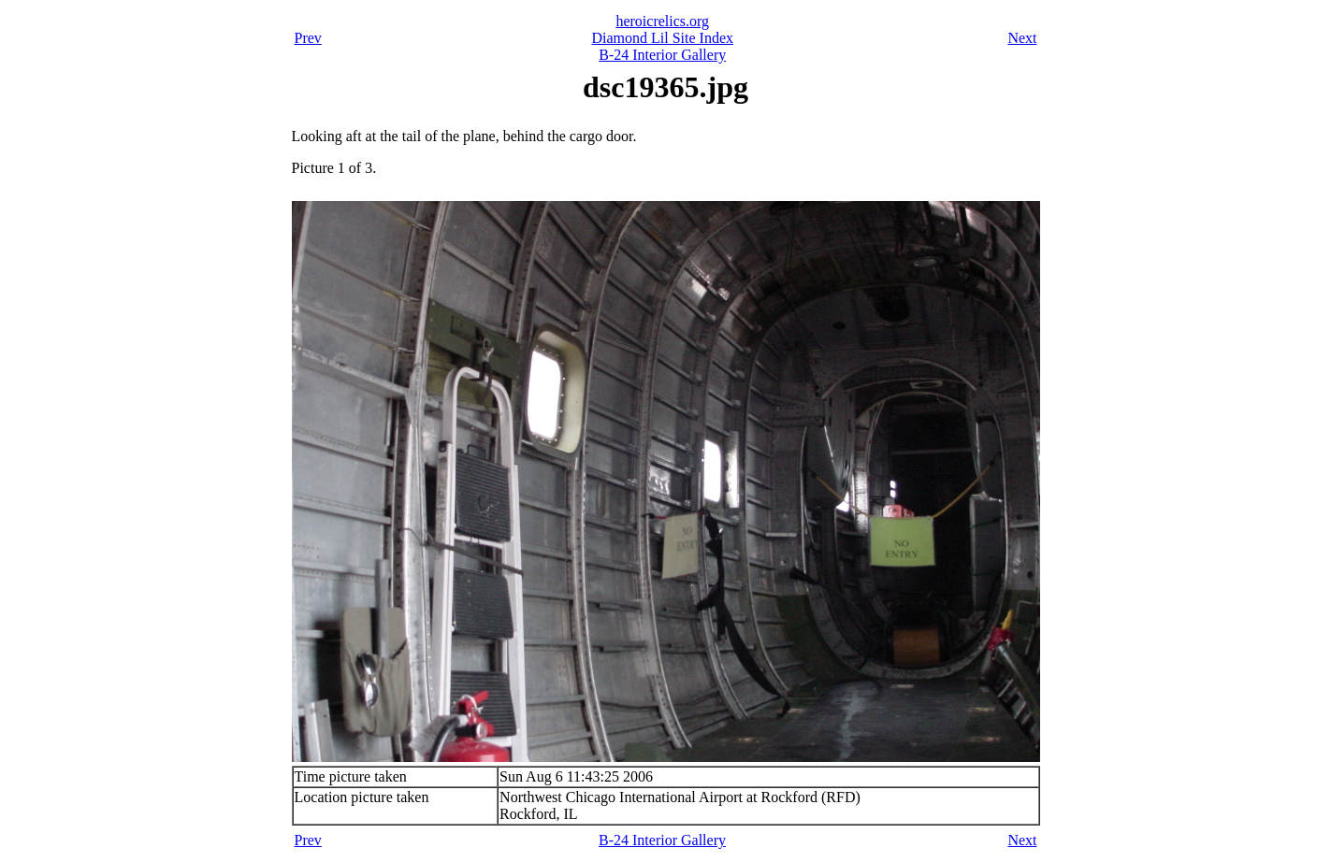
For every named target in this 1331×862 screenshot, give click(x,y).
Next (1021, 38)
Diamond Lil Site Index (662, 38)
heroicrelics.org (662, 21)
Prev (308, 38)
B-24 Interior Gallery (662, 55)
